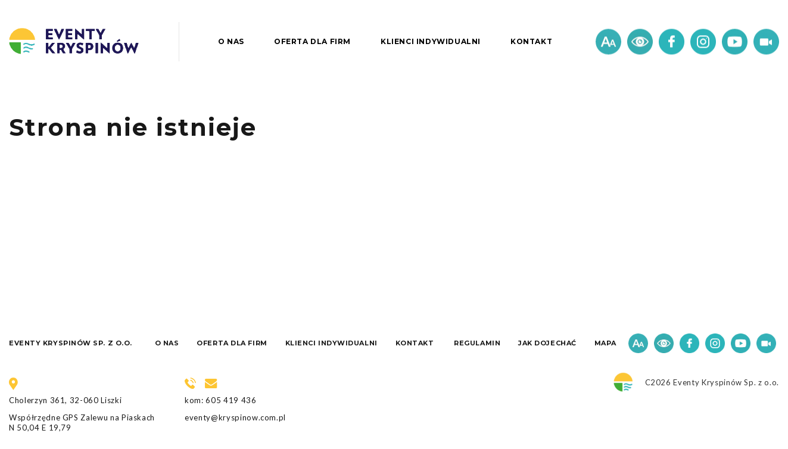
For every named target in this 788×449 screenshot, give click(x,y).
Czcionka (608, 42)
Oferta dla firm (312, 41)
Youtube (734, 42)
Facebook (671, 42)
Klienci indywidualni (431, 41)
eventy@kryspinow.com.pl (235, 417)
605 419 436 (230, 400)
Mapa (605, 343)
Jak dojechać (547, 343)
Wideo (766, 42)
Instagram (703, 42)
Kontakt (531, 41)
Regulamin (477, 343)
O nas (231, 41)
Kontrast (640, 42)
